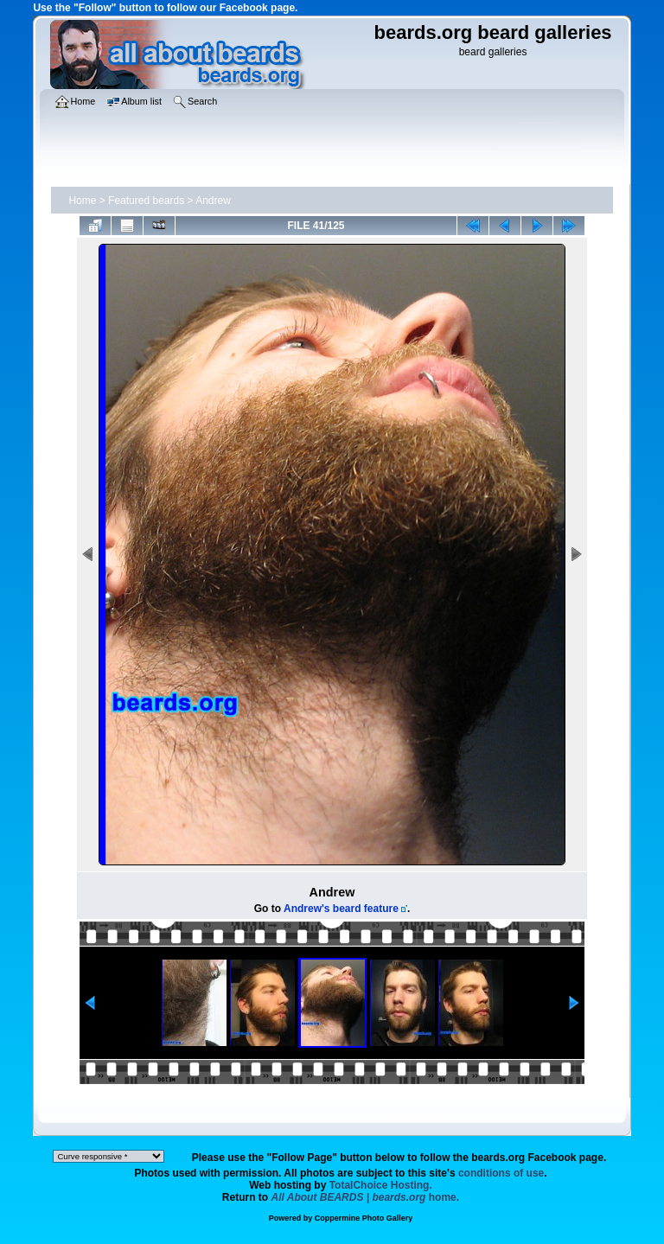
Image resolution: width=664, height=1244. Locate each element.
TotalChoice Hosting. (380, 1185)
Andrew (213, 201)
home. (365, 1197)
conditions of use (501, 1173)
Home (82, 201)
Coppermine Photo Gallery (364, 1218)
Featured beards (146, 201)
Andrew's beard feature (341, 909)
